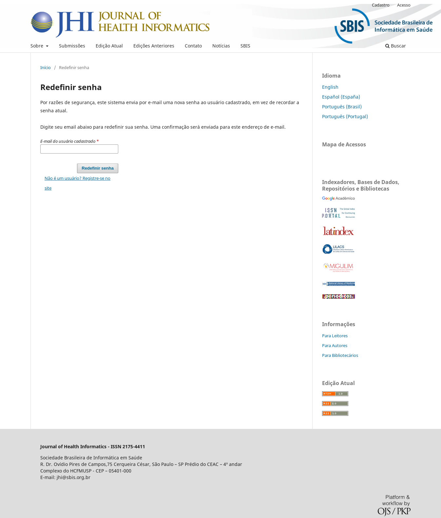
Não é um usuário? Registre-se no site (77, 183)
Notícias (221, 46)
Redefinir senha (98, 168)
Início (45, 67)
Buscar (395, 46)
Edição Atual (109, 46)
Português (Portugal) (345, 116)
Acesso (404, 5)
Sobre (37, 46)
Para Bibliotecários (340, 355)
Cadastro (381, 5)
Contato (193, 46)
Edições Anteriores (153, 46)
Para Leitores (335, 336)
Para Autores (334, 345)
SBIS (245, 46)
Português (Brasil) (342, 106)
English (330, 87)
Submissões (72, 46)
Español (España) (341, 97)
